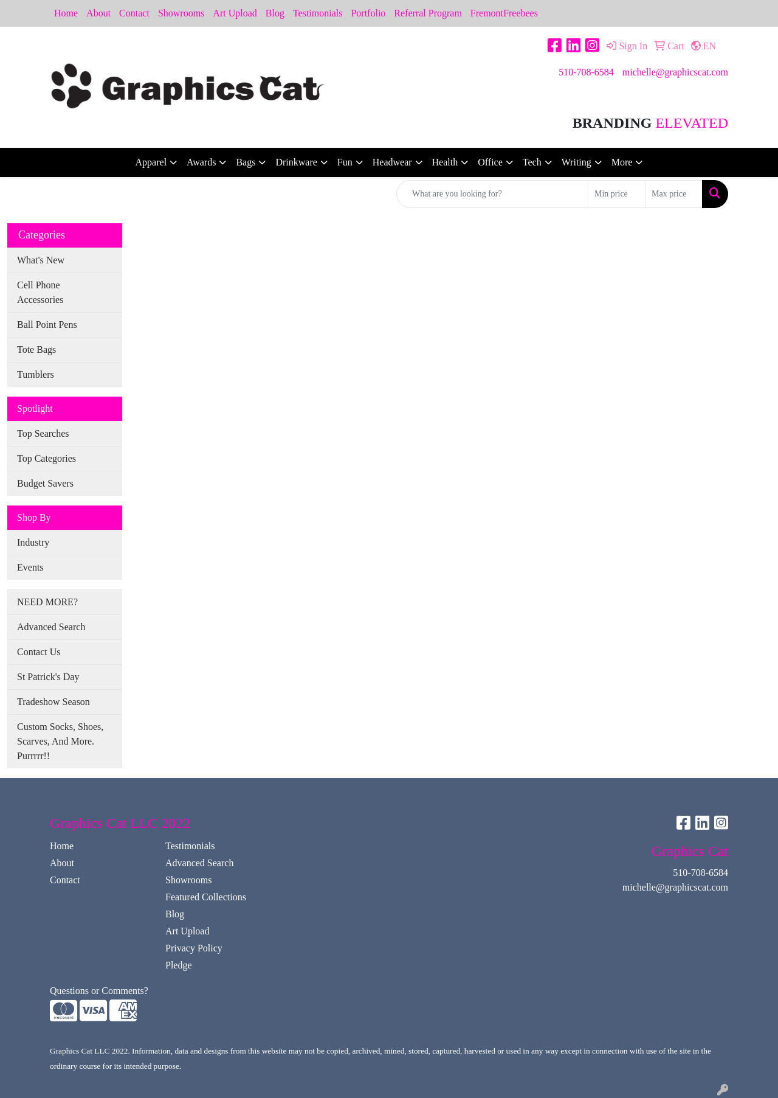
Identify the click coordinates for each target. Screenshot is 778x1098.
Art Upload (234, 13)
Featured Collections (205, 897)
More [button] (622, 162)
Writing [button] (576, 162)
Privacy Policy (193, 948)
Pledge (178, 965)
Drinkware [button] (296, 162)
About (98, 13)
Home (66, 13)
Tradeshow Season (53, 702)
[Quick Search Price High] (674, 194)
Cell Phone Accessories (40, 292)
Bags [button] (245, 162)
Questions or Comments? (99, 990)
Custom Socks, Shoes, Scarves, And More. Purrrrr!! (60, 741)
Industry (33, 542)
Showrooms (181, 13)
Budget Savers (45, 483)
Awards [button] (201, 162)
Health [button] (445, 162)
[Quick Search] (492, 194)
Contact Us (39, 652)
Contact (134, 13)
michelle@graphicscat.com (675, 72)
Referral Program (428, 13)
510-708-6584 (586, 72)
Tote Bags (36, 349)
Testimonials (318, 13)
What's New (40, 260)
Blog (275, 13)
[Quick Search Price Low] (616, 194)
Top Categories (46, 458)
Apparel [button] (151, 162)
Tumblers (35, 374)
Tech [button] (532, 162)
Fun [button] (345, 162)
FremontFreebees (504, 13)
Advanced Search (51, 627)
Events (30, 567)
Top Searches (43, 433)
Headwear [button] (392, 162)
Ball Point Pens (47, 324)
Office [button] (490, 162)
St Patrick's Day (48, 677)
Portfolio (368, 13)
